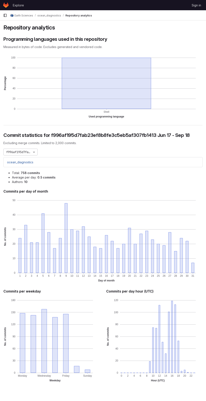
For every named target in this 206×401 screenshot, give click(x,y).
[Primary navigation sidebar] (5, 15)
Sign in (196, 5)
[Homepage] (5, 5)
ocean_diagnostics (20, 162)
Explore (18, 5)
